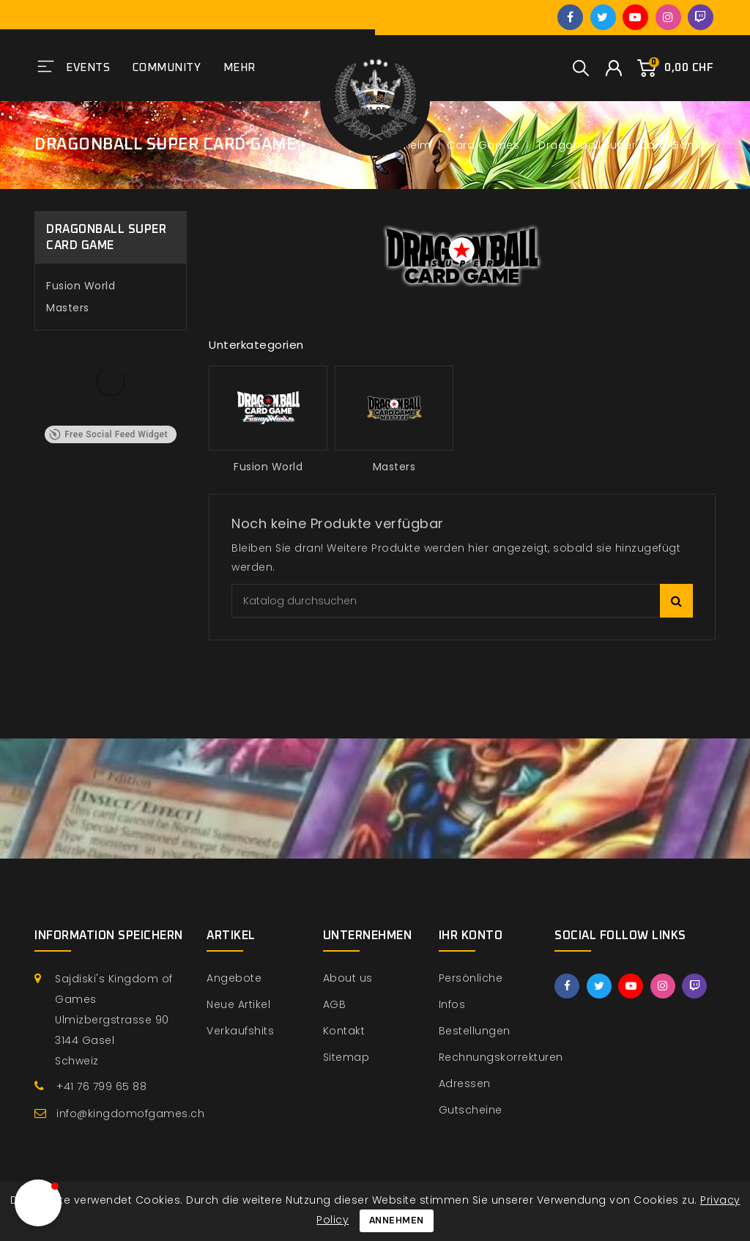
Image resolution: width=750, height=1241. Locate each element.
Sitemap (346, 1057)
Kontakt (344, 1030)
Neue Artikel (238, 1004)
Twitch (700, 17)
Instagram (668, 17)
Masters (67, 307)
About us (348, 978)
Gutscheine (470, 1110)
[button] (38, 1202)
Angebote (234, 978)
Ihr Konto (471, 935)
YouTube (635, 17)
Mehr (239, 67)
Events (88, 67)
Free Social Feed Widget (108, 434)
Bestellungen (474, 1030)
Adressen (465, 1083)
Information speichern (108, 935)
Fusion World (80, 285)
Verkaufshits (240, 1030)
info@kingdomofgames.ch (130, 1113)
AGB (334, 1004)
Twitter (603, 17)
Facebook (570, 17)
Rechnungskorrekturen (501, 1057)
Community (167, 67)
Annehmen (396, 1221)
